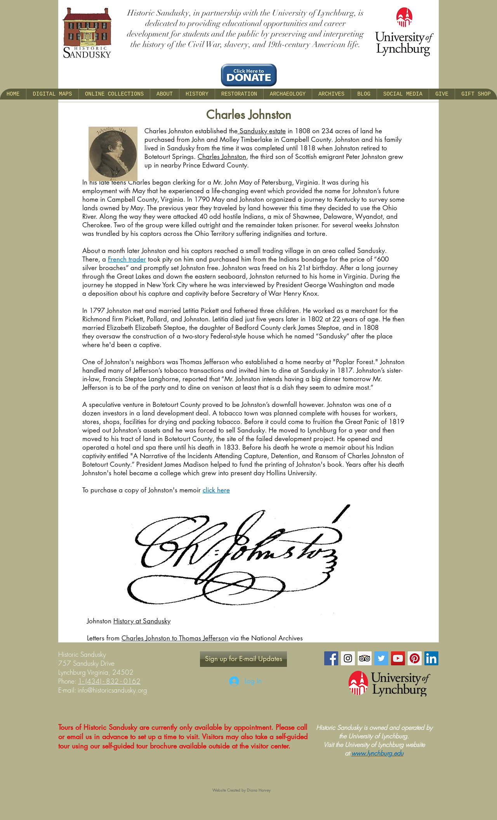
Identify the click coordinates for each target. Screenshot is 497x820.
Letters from (104, 638)
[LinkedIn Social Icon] (431, 658)
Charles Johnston (222, 156)
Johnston (100, 621)
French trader (127, 259)
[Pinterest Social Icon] (415, 658)
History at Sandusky (141, 621)
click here (216, 490)
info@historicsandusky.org (112, 690)
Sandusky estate (262, 131)
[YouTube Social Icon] (398, 658)
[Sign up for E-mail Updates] (243, 659)
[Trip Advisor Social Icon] (365, 658)
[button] (164, 94)
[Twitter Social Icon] (381, 658)
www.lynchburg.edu (377, 753)
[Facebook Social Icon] (331, 658)
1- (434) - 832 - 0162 (109, 681)
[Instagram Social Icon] (348, 658)
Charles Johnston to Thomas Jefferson (175, 638)
